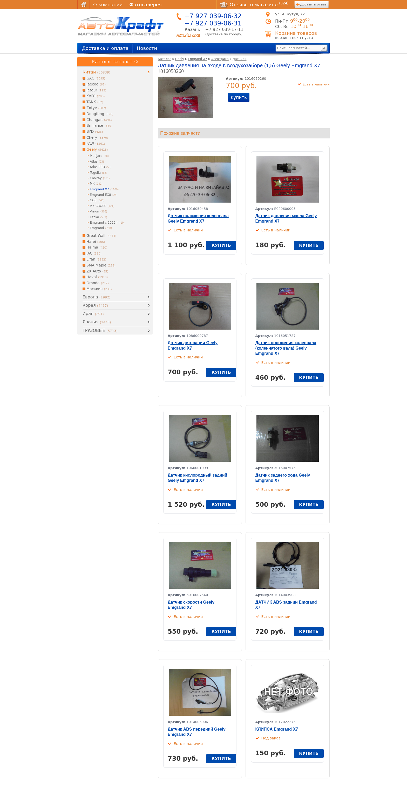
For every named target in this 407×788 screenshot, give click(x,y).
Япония (97, 321)
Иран (93, 313)
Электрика (220, 59)
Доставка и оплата (105, 48)
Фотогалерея (145, 4)
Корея (95, 305)
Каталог (164, 59)
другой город (188, 34)
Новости (147, 48)
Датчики (240, 59)
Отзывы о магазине (254, 4)
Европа (96, 297)
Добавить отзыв (313, 4)
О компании (108, 4)
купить (239, 97)
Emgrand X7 (197, 59)
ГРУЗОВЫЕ (100, 330)
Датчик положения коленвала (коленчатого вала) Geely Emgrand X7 (285, 348)
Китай (96, 72)
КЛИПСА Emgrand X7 (276, 729)
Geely (179, 59)
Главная (84, 4)
